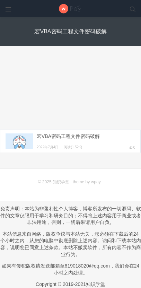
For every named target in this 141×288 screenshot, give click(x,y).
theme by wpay (87, 182)
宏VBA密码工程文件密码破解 (68, 136)
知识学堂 (61, 182)
